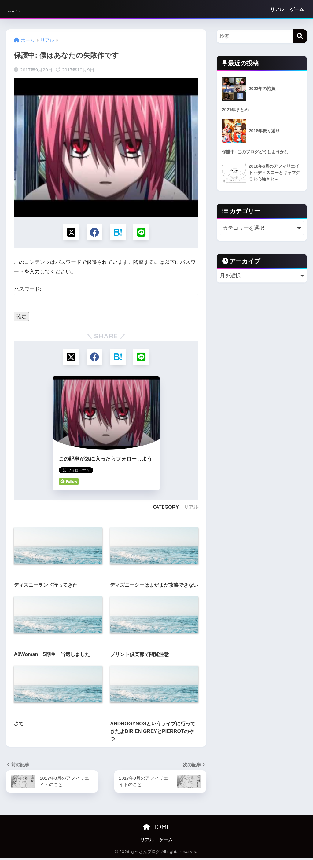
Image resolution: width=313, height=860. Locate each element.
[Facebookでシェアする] (94, 232)
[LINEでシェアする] (142, 232)
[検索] (300, 36)
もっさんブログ (34, 9)
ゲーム (297, 9)
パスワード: (106, 298)
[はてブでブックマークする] (118, 232)
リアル (277, 9)
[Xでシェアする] (69, 232)
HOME (156, 829)
